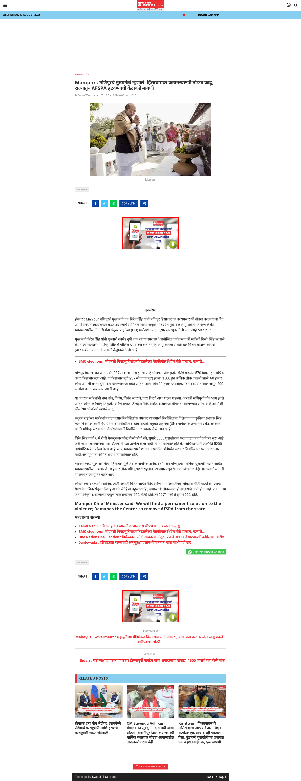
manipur (82, 190)
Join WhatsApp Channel (206, 552)
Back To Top (216, 776)
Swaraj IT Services (104, 777)
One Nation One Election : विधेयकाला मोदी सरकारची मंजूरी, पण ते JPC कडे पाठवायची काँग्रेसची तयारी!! (151, 537)
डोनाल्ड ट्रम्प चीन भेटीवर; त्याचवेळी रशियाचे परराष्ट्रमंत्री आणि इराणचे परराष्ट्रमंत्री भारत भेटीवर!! (98, 728)
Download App (208, 14)
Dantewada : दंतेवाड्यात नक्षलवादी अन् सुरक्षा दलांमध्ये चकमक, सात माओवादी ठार (134, 542)
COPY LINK (128, 203)
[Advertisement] (150, 44)
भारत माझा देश (82, 74)
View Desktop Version (150, 766)
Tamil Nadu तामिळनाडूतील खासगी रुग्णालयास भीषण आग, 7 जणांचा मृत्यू (129, 526)
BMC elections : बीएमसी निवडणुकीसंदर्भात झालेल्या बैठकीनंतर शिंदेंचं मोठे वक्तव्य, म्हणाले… (141, 361)
